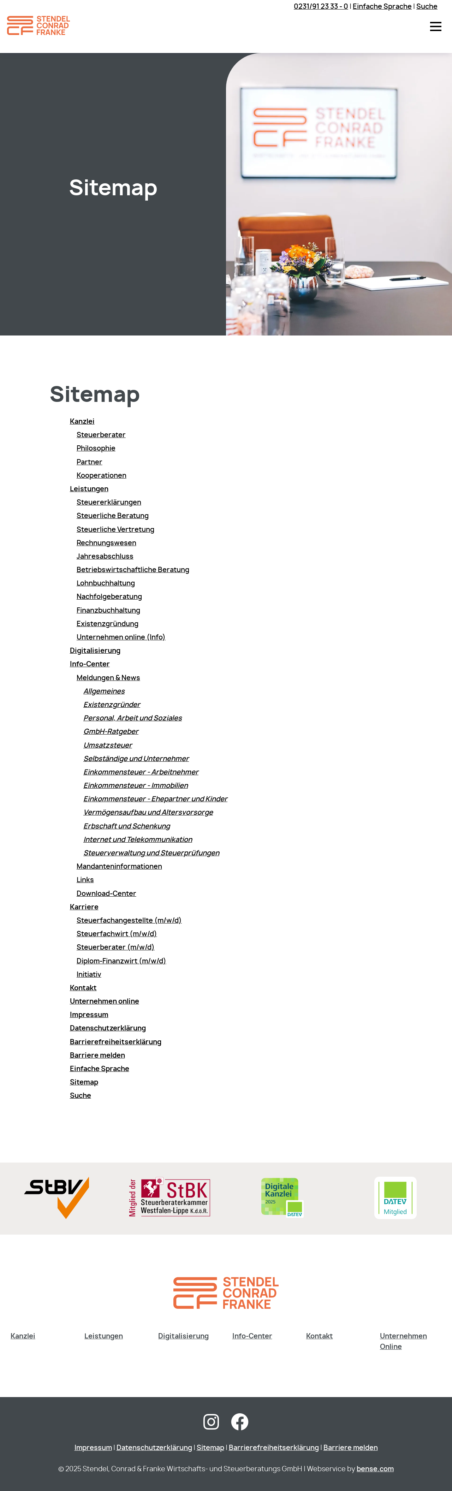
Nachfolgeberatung (109, 597)
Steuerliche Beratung (113, 516)
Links (85, 880)
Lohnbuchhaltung (106, 583)
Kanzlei (23, 1336)
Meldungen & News (108, 678)
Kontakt (319, 1336)
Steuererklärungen (109, 502)
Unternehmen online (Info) (121, 637)
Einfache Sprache (382, 7)
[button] (435, 26)
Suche (427, 7)
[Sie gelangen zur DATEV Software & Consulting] (395, 1217)
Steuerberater (101, 435)
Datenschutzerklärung (154, 1448)
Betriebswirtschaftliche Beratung (133, 570)
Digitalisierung (183, 1336)
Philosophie (96, 448)
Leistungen (103, 1336)
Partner (89, 462)
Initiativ (89, 975)
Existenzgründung (107, 624)
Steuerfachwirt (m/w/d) (117, 934)
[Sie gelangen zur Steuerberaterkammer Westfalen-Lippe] (169, 1215)
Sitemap (210, 1448)
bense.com (375, 1469)
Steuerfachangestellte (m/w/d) (129, 920)
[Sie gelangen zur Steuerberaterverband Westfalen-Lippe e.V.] (56, 1217)
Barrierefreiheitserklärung (274, 1448)
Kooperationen (101, 476)
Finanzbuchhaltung (108, 610)
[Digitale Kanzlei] (282, 1217)
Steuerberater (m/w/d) (116, 947)
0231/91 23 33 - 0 (321, 7)
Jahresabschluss (105, 556)
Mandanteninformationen (119, 866)
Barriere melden (350, 1448)
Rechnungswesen (106, 543)
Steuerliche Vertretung (115, 530)
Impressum (93, 1448)
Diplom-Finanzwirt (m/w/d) (121, 961)
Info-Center (252, 1336)
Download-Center (106, 894)
